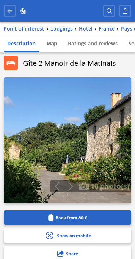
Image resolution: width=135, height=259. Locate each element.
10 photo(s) (104, 186)
